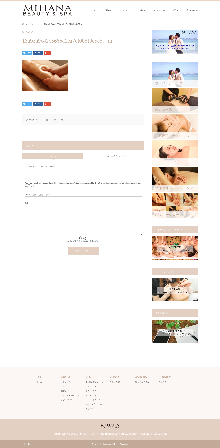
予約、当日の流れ (141, 382)
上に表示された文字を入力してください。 (83, 241)
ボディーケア (91, 391)
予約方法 (162, 382)
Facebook (24, 444)
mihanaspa (106, 444)
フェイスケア (91, 387)
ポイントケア (91, 395)
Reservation (192, 10)
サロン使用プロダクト (70, 395)
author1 (39, 120)
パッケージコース (93, 400)
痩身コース (90, 409)
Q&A (175, 10)
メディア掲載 (66, 400)
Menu (125, 10)
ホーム (39, 382)
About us (110, 10)
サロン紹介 (65, 382)
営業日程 (64, 391)
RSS (29, 444)
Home (94, 10)
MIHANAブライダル (94, 404)
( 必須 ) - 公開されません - (38, 195)
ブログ (32, 24)
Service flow (159, 10)
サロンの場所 (115, 382)
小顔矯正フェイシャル (95, 382)
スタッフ (64, 387)
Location (141, 10)
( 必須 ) (30, 186)
